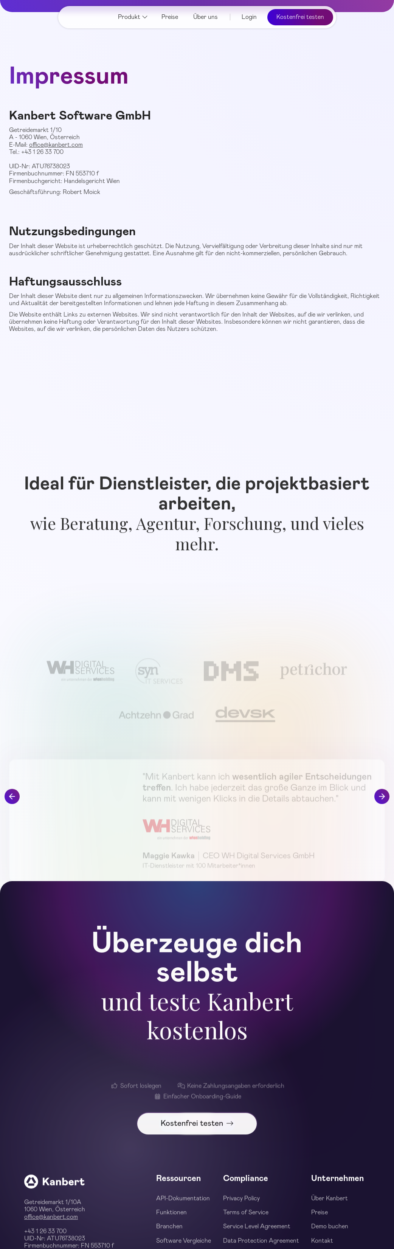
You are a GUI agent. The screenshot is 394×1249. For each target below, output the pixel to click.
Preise (169, 17)
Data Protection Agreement (261, 1245)
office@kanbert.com (56, 145)
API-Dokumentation (183, 1202)
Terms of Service (245, 1216)
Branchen (169, 1231)
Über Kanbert (329, 1202)
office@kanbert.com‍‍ (51, 1221)
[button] (133, 17)
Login (249, 17)
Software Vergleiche (183, 1245)
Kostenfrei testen (300, 17)
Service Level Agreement (256, 1231)
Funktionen (171, 1216)
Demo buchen (329, 1231)
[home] (85, 17)
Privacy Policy (241, 1202)
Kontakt (322, 1245)
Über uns (205, 17)
